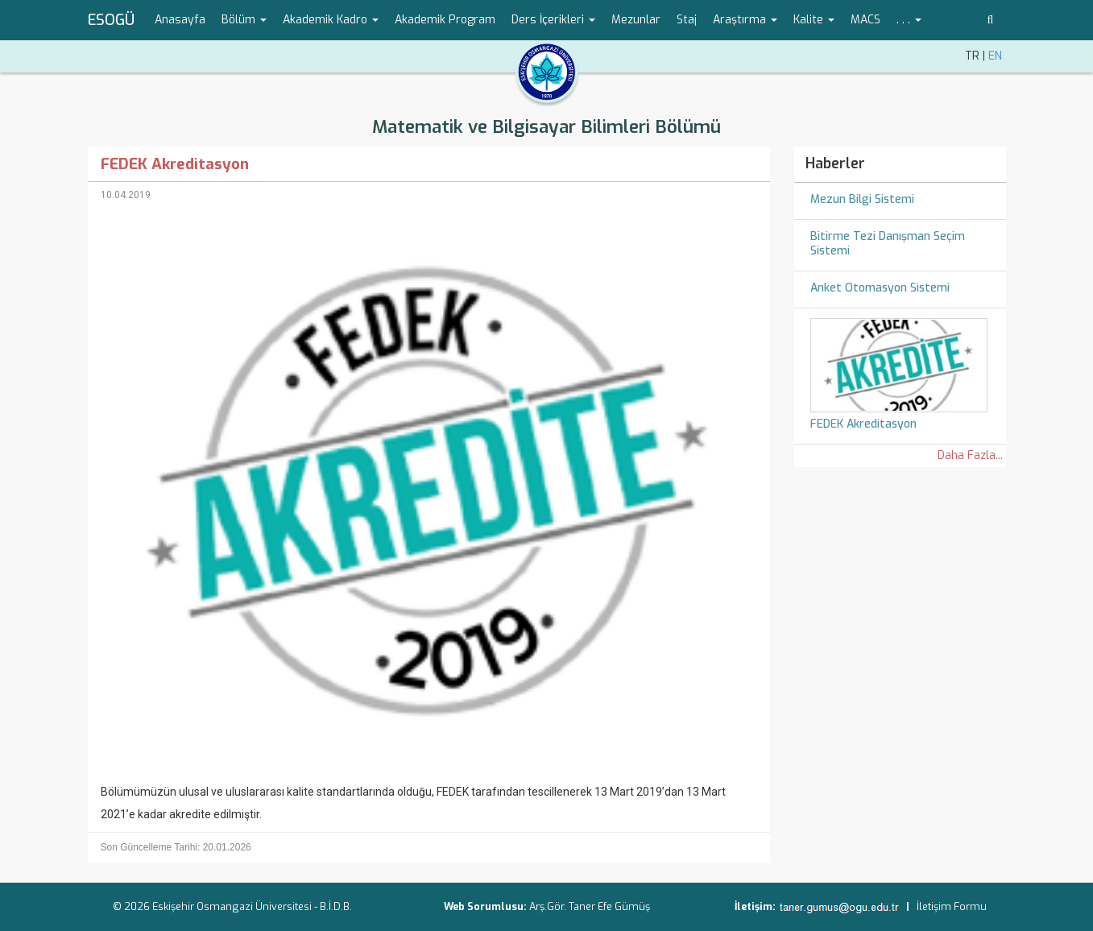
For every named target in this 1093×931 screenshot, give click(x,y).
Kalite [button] (813, 19)
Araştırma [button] (745, 19)
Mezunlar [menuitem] (635, 19)
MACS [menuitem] (865, 19)
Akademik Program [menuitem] (445, 19)
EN (995, 56)
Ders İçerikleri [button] (553, 19)
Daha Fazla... (970, 455)
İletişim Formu (952, 906)
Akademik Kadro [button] (331, 19)
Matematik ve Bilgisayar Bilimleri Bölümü (546, 127)
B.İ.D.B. (336, 906)
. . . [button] (908, 19)
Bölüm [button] (244, 19)
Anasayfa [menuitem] (180, 19)
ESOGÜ (111, 20)
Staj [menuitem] (687, 19)
